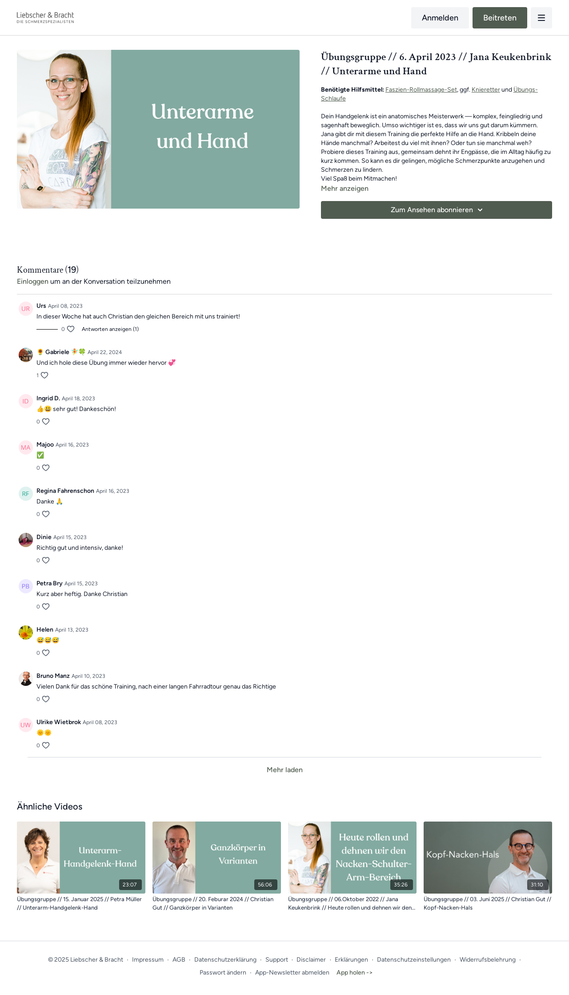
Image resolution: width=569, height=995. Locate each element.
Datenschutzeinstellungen (414, 959)
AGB (178, 959)
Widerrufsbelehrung (488, 959)
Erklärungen (351, 959)
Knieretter (486, 89)
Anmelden (440, 18)
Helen (44, 629)
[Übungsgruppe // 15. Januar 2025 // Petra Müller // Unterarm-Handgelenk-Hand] (81, 903)
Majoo (45, 444)
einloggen (32, 281)
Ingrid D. (48, 398)
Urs (41, 306)
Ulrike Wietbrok (58, 722)
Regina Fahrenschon (65, 491)
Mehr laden (285, 769)
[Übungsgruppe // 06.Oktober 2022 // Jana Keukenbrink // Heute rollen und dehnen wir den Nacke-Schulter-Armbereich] (352, 903)
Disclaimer (311, 959)
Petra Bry (49, 583)
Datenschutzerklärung (225, 959)
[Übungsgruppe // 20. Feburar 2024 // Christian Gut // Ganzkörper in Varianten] (216, 903)
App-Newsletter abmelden (292, 972)
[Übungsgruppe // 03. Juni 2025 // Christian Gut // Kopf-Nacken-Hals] (488, 903)
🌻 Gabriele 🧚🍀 (61, 352)
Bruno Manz (53, 676)
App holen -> (355, 972)
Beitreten (500, 18)
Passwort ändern (223, 972)
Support (276, 959)
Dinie (44, 537)
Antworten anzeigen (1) (110, 329)
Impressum (148, 959)
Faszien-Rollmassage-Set (421, 89)
